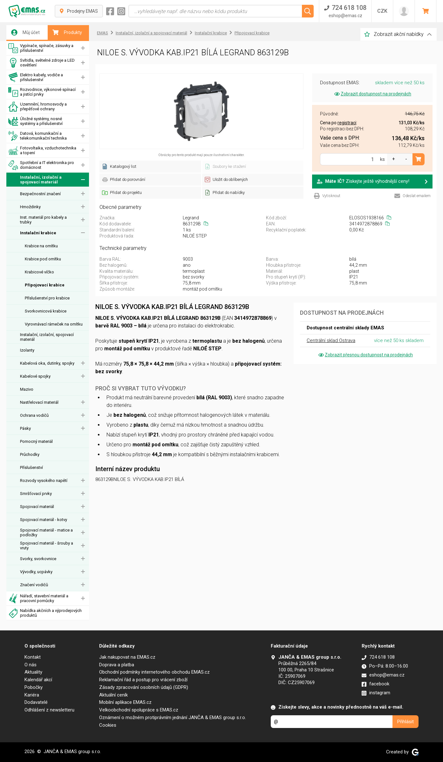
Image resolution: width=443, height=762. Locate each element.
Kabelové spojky (35, 376)
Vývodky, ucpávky (36, 571)
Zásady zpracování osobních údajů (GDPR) (143, 687)
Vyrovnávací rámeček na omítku (54, 324)
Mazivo (26, 389)
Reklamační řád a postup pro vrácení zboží (143, 680)
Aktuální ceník (113, 695)
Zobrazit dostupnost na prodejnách (372, 93)
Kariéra (31, 695)
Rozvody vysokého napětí (43, 480)
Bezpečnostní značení (40, 193)
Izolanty (27, 350)
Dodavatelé (36, 702)
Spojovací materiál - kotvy (43, 519)
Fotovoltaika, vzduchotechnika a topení (42, 150)
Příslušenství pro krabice (47, 298)
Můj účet (25, 32)
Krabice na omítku (41, 246)
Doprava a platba (116, 665)
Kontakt (32, 657)
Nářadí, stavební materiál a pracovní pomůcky (38, 598)
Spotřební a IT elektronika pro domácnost (41, 165)
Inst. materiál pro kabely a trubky (43, 219)
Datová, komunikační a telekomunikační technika (37, 136)
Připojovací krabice (45, 285)
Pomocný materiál (36, 441)
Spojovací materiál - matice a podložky (46, 532)
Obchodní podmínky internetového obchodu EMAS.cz (154, 672)
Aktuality (33, 672)
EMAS (102, 33)
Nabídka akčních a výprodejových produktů (45, 613)
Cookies (107, 725)
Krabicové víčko (39, 272)
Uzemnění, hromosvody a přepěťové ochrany (37, 107)
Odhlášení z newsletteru (49, 710)
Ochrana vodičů (34, 415)
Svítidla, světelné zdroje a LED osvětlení (41, 63)
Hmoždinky (30, 206)
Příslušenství (31, 467)
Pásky (25, 428)
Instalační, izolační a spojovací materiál (35, 180)
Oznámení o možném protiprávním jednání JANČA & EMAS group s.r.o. (172, 717)
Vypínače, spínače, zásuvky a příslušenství (40, 48)
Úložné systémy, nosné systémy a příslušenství (35, 121)
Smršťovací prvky (36, 493)
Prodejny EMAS (79, 11)
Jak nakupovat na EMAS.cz (127, 657)
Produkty (67, 32)
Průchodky (29, 454)
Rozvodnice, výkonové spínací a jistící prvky (42, 92)
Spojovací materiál (37, 506)
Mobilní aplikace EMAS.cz (125, 702)
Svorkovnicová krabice (45, 311)
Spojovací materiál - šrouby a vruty (46, 545)
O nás (30, 665)
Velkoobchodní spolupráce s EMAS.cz (138, 710)
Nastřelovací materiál (39, 402)
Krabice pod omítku (43, 259)
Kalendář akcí (38, 680)
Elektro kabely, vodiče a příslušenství (35, 77)
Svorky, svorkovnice (38, 558)
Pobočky (33, 687)
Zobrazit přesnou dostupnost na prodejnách (365, 354)
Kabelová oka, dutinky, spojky (47, 363)
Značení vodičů (34, 584)
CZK (382, 11)
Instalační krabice (38, 232)
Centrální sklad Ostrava (331, 340)
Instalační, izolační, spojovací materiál (47, 337)
